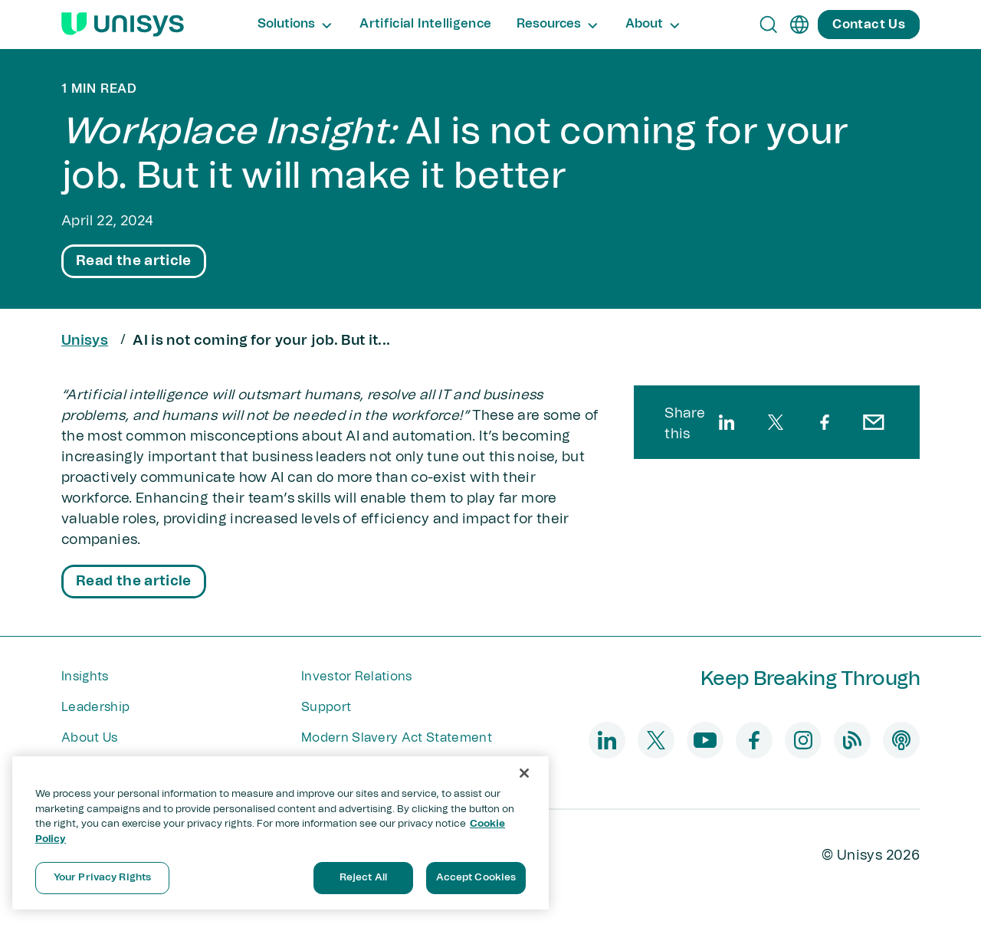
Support (326, 707)
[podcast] (901, 740)
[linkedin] (726, 422)
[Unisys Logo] (122, 24)
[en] (799, 24)
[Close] (524, 773)
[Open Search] (768, 24)
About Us (89, 738)
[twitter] (775, 422)
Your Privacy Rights (102, 878)
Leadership (95, 707)
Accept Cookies (476, 878)
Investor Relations (356, 676)
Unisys (84, 341)
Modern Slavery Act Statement (396, 738)
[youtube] (705, 740)
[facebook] (824, 422)
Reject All (363, 878)
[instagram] (803, 740)
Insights (85, 676)
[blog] (852, 740)
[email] (873, 422)
